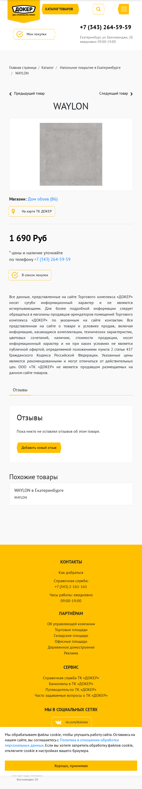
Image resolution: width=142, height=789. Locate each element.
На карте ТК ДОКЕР (31, 211)
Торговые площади (71, 629)
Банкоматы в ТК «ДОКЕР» (71, 683)
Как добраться (71, 572)
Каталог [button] (60, 9)
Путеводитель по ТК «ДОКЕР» (71, 689)
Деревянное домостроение (71, 647)
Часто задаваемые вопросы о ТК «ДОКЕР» (71, 695)
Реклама (71, 653)
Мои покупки (34, 34)
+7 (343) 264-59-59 (105, 27)
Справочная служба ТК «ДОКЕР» (71, 677)
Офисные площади (71, 641)
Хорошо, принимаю (71, 765)
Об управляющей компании (71, 623)
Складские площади (71, 635)
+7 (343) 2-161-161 (71, 586)
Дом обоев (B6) (43, 199)
